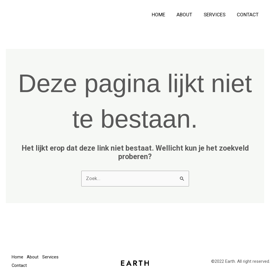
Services (216, 14)
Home (163, 14)
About (188, 14)
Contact (248, 14)
